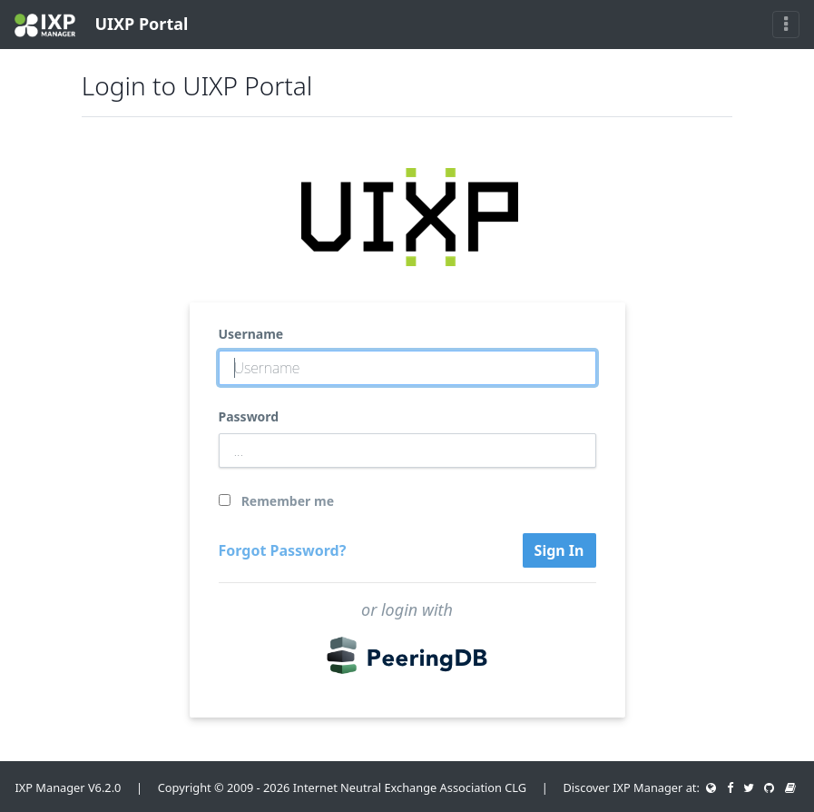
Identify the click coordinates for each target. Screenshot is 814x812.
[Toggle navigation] (785, 24)
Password (249, 416)
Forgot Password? (283, 550)
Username (251, 333)
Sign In (559, 550)
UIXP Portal (101, 25)
